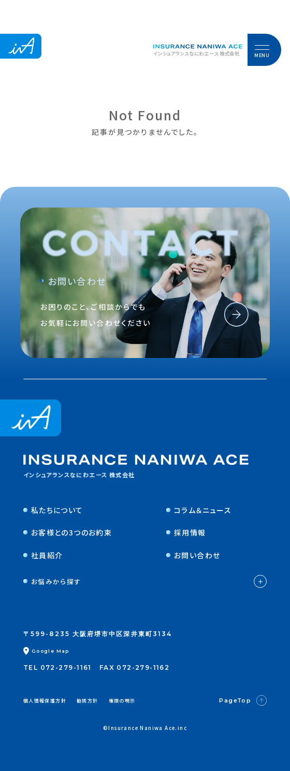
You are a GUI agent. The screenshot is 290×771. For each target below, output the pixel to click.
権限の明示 (122, 700)
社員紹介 (43, 555)
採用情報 (186, 532)
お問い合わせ (193, 555)
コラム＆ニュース (198, 510)
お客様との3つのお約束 (67, 532)
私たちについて (53, 510)
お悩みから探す (145, 581)
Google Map (46, 651)
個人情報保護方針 (44, 700)
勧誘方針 (87, 700)
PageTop (243, 700)
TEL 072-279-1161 (57, 667)
